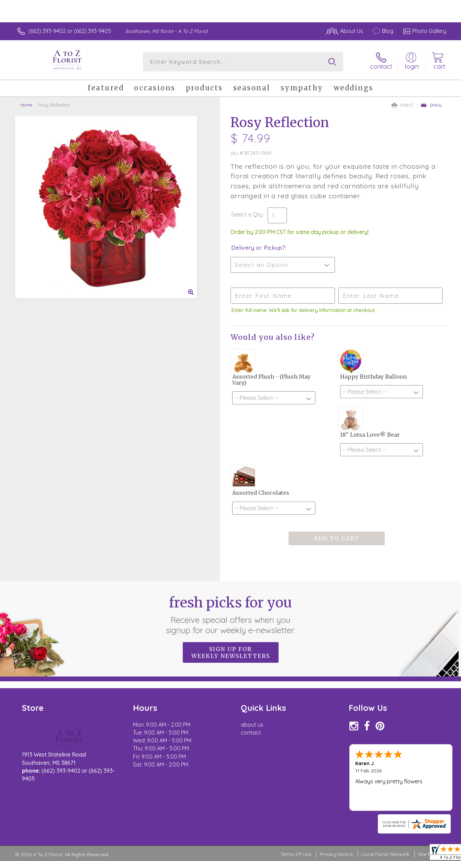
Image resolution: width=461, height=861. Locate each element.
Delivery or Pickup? (258, 247)
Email (431, 105)
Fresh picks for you (230, 614)
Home (26, 105)
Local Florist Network (385, 854)
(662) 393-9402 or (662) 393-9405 (70, 30)
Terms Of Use (295, 854)
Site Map (428, 854)
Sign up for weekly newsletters (230, 652)
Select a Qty (246, 214)
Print (403, 105)
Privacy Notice (336, 854)
